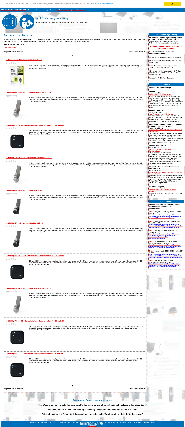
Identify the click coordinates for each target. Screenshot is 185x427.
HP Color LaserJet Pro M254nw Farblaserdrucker (160, 150)
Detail (151, 211)
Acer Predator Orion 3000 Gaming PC (162, 114)
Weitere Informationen (104, 4)
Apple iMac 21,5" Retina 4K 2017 (160, 95)
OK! (172, 4)
